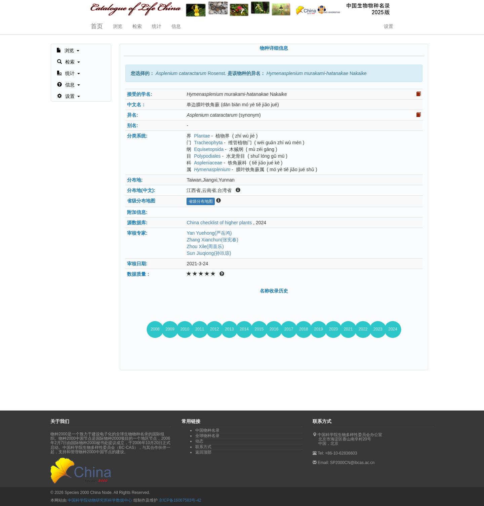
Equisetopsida (209, 149)
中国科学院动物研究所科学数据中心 (100, 500)
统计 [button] (156, 26)
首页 (97, 26)
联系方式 (203, 446)
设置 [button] (388, 26)
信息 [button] (176, 26)
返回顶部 (203, 452)
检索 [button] (137, 26)
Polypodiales (207, 156)
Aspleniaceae (208, 162)
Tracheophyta (208, 142)
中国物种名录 (207, 430)
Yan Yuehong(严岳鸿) (209, 233)
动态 (199, 441)
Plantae (202, 136)
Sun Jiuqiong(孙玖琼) (209, 253)
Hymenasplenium (212, 169)
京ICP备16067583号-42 (180, 500)
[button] (67, 49)
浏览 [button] (117, 26)
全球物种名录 (207, 435)
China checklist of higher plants (219, 222)
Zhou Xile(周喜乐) (205, 246)
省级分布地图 (201, 201)
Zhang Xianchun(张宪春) (212, 239)
